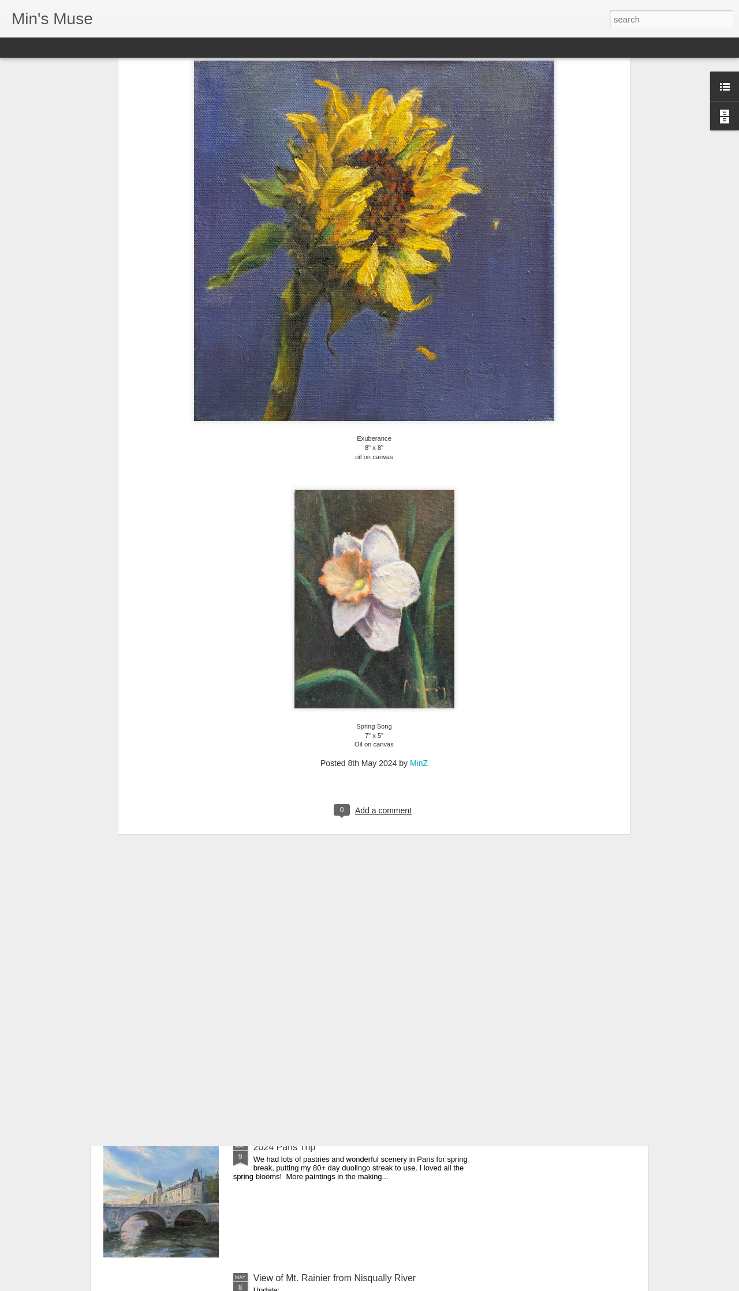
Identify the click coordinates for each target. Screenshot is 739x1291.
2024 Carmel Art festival (302, 1016)
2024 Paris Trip (284, 1147)
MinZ (419, 639)
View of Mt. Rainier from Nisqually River (334, 1278)
